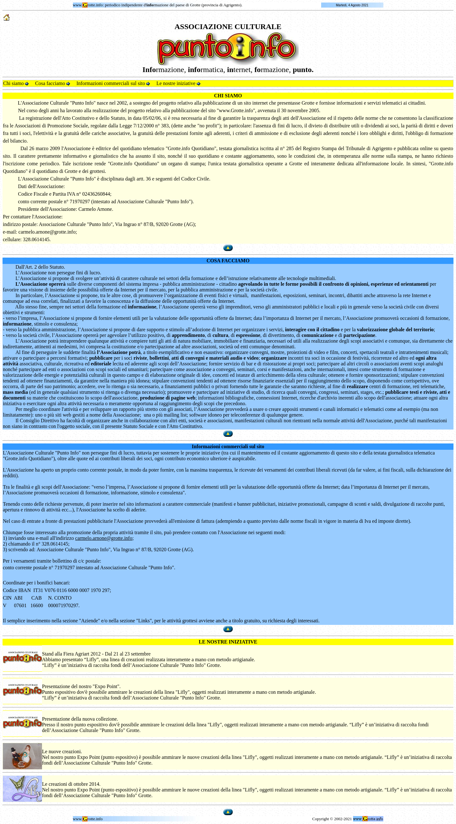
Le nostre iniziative (178, 83)
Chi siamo (16, 83)
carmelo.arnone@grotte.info (46, 232)
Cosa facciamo (52, 83)
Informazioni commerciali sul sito (113, 83)
